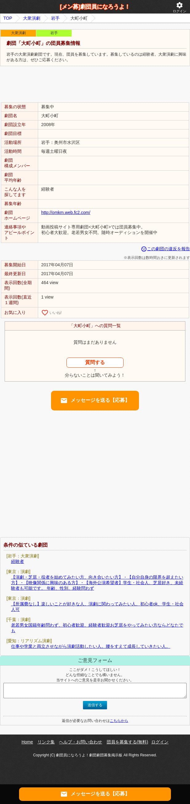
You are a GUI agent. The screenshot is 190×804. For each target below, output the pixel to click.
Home (27, 741)
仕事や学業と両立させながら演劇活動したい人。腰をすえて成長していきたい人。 (90, 646)
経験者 (17, 561)
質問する (95, 362)
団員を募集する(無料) (127, 741)
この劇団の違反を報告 (165, 248)
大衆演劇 (31, 18)
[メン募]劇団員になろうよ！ (95, 7)
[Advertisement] (95, 84)
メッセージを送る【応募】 (95, 400)
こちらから (119, 721)
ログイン (179, 7)
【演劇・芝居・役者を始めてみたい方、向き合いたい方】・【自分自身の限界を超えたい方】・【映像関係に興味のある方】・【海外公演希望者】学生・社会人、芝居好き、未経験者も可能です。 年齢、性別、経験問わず (97, 583)
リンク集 (46, 741)
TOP (7, 18)
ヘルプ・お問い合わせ (80, 741)
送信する (95, 705)
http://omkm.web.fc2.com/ (65, 212)
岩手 (55, 18)
